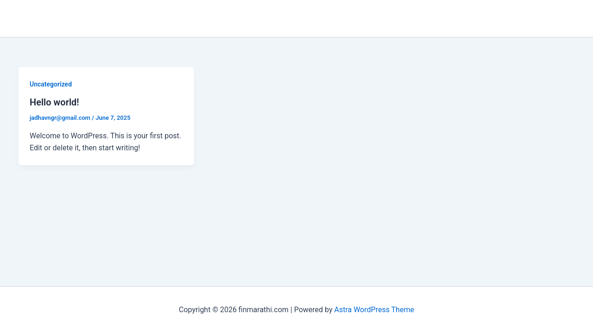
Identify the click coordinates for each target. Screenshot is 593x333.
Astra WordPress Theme (374, 309)
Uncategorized (51, 84)
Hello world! (54, 102)
